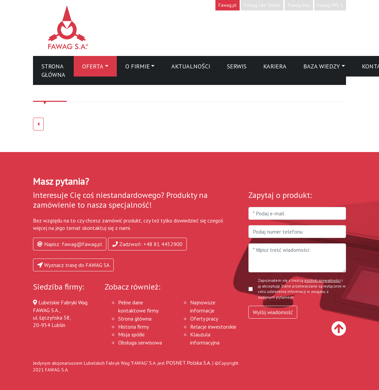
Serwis (236, 66)
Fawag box (299, 5)
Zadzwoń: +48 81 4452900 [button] (147, 244)
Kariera (274, 66)
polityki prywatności (322, 280)
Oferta (92, 66)
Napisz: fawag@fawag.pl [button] (69, 244)
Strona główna (53, 70)
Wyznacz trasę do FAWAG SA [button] (73, 265)
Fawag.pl (227, 5)
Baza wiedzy (321, 66)
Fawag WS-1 (330, 5)
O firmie (137, 66)
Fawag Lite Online (262, 5)
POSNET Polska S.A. (188, 362)
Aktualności (190, 66)
